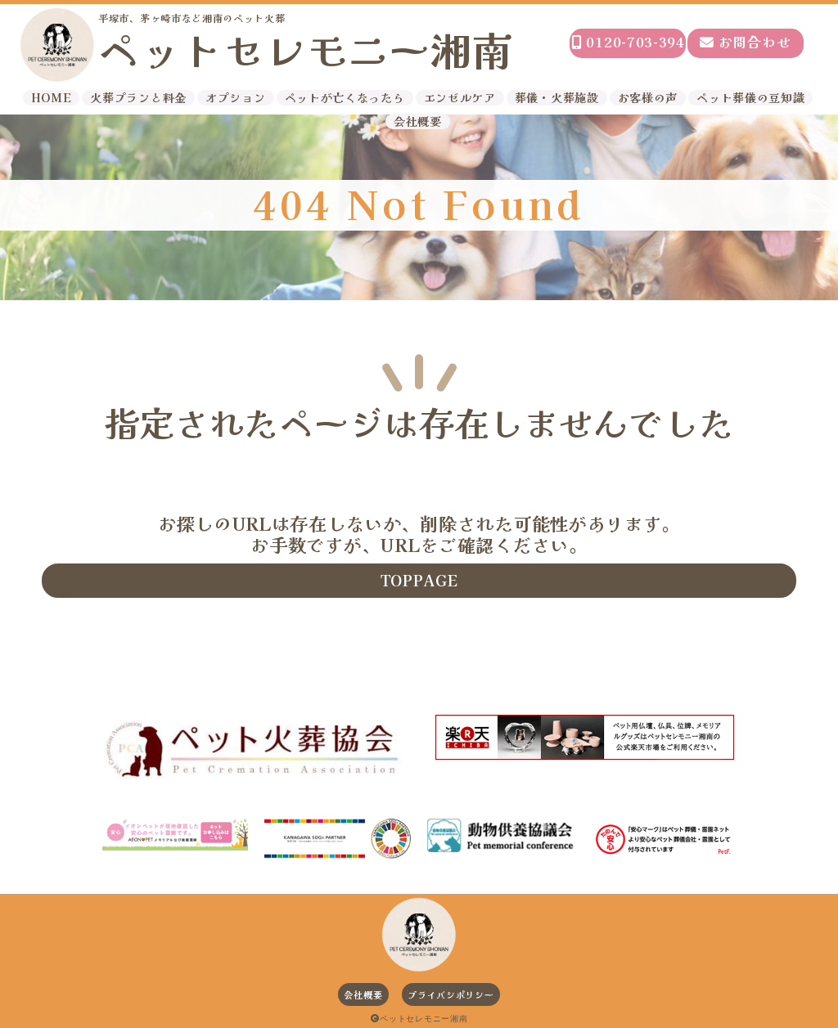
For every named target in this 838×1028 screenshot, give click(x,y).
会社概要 (418, 121)
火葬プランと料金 (138, 97)
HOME (51, 97)
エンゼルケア (460, 97)
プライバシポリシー (450, 994)
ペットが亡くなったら (345, 97)
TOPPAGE (419, 579)
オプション (235, 97)
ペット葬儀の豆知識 (750, 97)
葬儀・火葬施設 (557, 97)
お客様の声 (648, 97)
